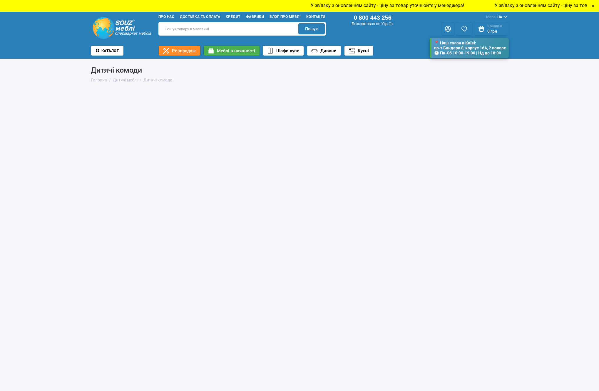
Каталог (107, 51)
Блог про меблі (285, 17)
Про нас (166, 17)
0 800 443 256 (372, 17)
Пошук (311, 28)
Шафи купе (283, 51)
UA (496, 17)
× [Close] (593, 6)
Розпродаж (179, 51)
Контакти (315, 17)
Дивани (324, 51)
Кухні (359, 51)
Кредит (233, 17)
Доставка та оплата (200, 17)
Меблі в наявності (231, 51)
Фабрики (255, 17)
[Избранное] (464, 29)
